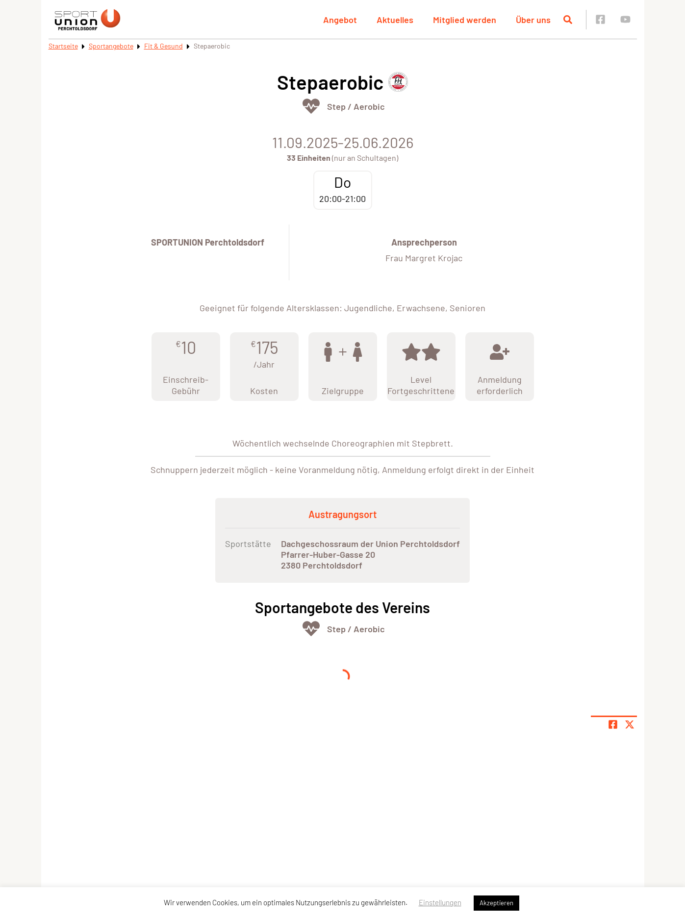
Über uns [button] (533, 19)
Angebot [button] (340, 19)
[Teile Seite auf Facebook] (613, 724)
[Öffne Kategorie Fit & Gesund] (311, 106)
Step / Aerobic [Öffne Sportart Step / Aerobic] (356, 106)
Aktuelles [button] (395, 19)
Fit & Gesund (163, 46)
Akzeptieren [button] (496, 903)
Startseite (63, 46)
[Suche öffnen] (568, 19)
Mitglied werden (464, 19)
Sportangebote (111, 46)
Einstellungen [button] (440, 902)
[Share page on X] (629, 724)
